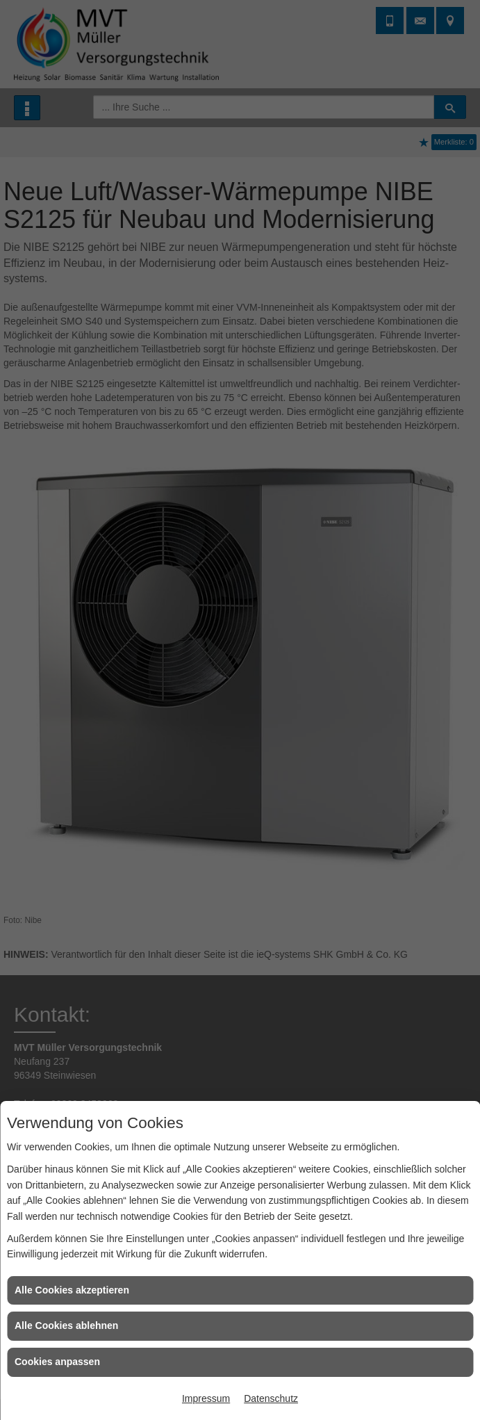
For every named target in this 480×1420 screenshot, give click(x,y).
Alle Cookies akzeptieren (72, 1290)
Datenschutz (271, 1398)
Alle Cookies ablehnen (66, 1325)
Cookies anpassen (57, 1361)
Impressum (206, 1398)
